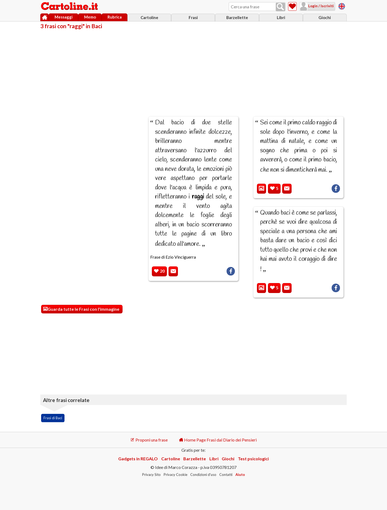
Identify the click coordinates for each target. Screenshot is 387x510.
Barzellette (237, 17)
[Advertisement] (193, 69)
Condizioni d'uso (203, 474)
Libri (281, 17)
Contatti (225, 474)
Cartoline (149, 17)
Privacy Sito (151, 474)
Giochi (324, 17)
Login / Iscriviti (320, 6)
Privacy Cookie (175, 474)
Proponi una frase (149, 439)
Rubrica (115, 17)
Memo (90, 17)
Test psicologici (253, 458)
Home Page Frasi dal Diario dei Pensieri (218, 439)
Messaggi (64, 17)
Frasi (193, 17)
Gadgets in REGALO (138, 458)
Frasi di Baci (53, 418)
